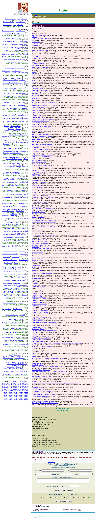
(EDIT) (36, 15)
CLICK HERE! (51, 462)
